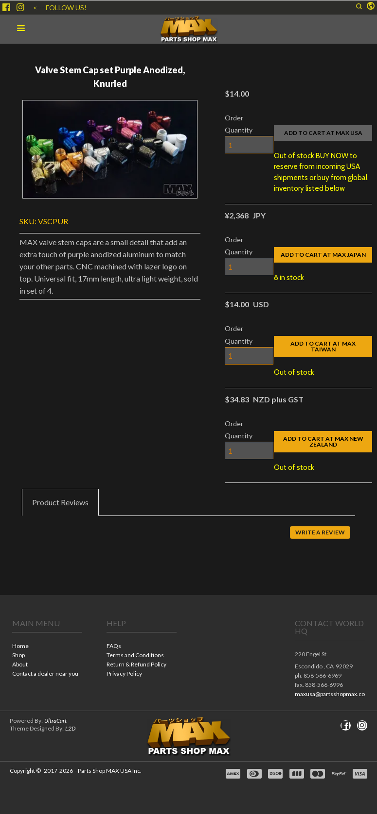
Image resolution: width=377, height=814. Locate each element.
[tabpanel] (188, 539)
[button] (359, 6)
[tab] (60, 502)
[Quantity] (249, 144)
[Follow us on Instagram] (20, 7)
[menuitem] (47, 646)
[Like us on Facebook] (6, 7)
